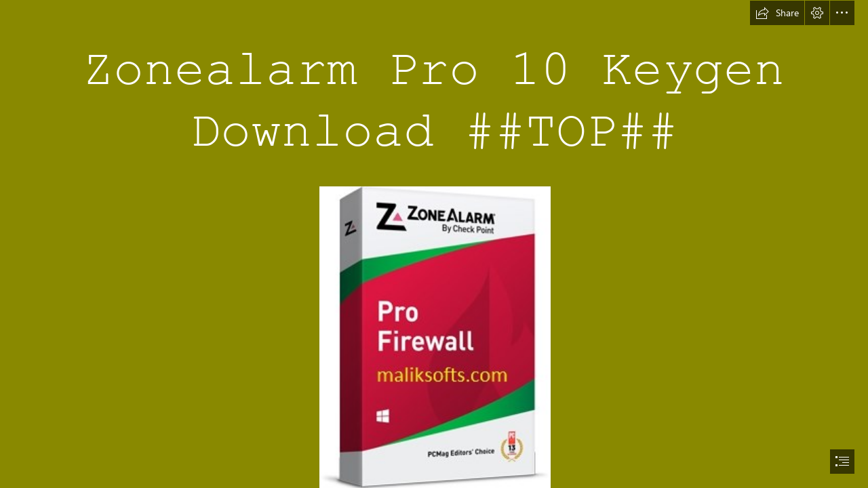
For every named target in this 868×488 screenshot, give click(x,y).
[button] (777, 13)
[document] (434, 244)
